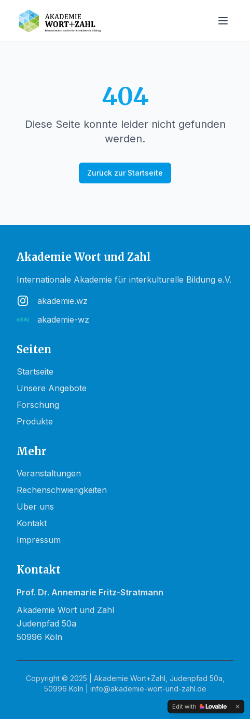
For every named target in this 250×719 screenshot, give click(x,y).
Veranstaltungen (49, 473)
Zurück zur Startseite (125, 172)
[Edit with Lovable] (199, 706)
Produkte (35, 421)
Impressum (39, 540)
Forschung (38, 405)
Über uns (35, 506)
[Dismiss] (237, 706)
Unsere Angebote (52, 388)
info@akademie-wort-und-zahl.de (148, 688)
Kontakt (32, 523)
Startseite (35, 371)
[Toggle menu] (223, 20)
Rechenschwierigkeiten (62, 490)
